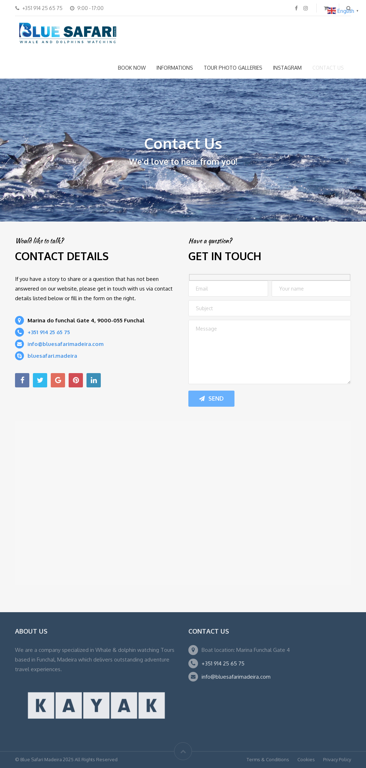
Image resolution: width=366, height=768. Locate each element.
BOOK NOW (132, 68)
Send (211, 398)
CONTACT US (328, 68)
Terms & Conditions (268, 759)
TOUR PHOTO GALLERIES (233, 68)
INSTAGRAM (287, 68)
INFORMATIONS (175, 68)
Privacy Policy (337, 759)
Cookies (306, 759)
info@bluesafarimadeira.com (236, 676)
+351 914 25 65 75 (223, 663)
